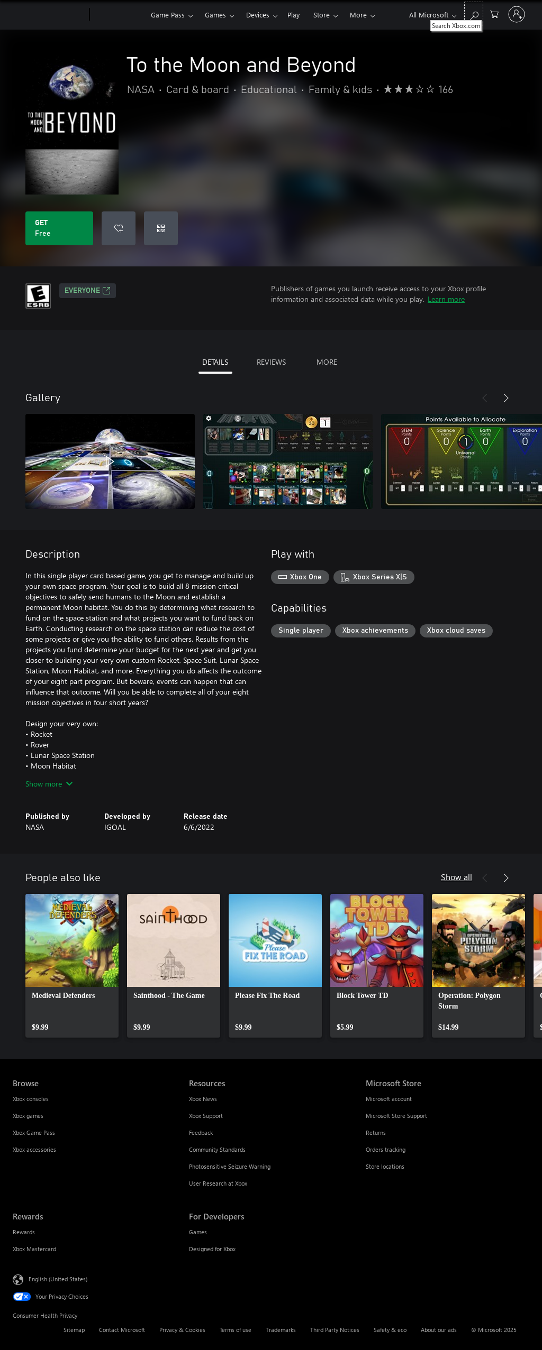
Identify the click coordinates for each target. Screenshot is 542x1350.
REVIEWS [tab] (271, 362)
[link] (72, 966)
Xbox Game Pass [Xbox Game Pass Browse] (34, 1132)
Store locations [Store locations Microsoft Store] (385, 1166)
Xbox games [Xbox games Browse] (28, 1115)
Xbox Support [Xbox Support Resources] (206, 1115)
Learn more (446, 299)
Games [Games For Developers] (198, 1231)
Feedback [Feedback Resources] (201, 1132)
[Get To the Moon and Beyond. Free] (59, 228)
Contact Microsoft (122, 1329)
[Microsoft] (49, 15)
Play (293, 14)
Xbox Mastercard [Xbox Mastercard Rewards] (34, 1248)
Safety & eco (390, 1329)
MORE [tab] (327, 362)
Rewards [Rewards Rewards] (24, 1231)
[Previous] (484, 398)
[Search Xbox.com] (473, 13)
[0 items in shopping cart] (494, 13)
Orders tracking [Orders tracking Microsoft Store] (385, 1149)
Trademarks (281, 1329)
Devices (257, 14)
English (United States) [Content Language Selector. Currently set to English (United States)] (58, 1278)
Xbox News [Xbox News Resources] (203, 1098)
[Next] (506, 398)
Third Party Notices (334, 1329)
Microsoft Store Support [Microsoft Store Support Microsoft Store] (396, 1115)
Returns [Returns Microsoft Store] (376, 1132)
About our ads (439, 1329)
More (358, 14)
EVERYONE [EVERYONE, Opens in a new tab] (88, 290)
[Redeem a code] (161, 228)
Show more (49, 784)
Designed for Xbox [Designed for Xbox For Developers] (212, 1248)
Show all (456, 876)
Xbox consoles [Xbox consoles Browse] (31, 1098)
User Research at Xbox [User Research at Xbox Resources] (218, 1183)
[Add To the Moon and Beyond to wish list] (119, 228)
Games (215, 14)
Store (321, 14)
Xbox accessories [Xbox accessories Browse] (34, 1149)
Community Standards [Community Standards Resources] (217, 1149)
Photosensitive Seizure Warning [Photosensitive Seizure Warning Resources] (229, 1166)
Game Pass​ (168, 14)
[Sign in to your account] (516, 14)
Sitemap (74, 1329)
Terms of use (235, 1329)
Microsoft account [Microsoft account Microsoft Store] (389, 1098)
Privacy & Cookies (182, 1329)
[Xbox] (119, 15)
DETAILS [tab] (215, 362)
